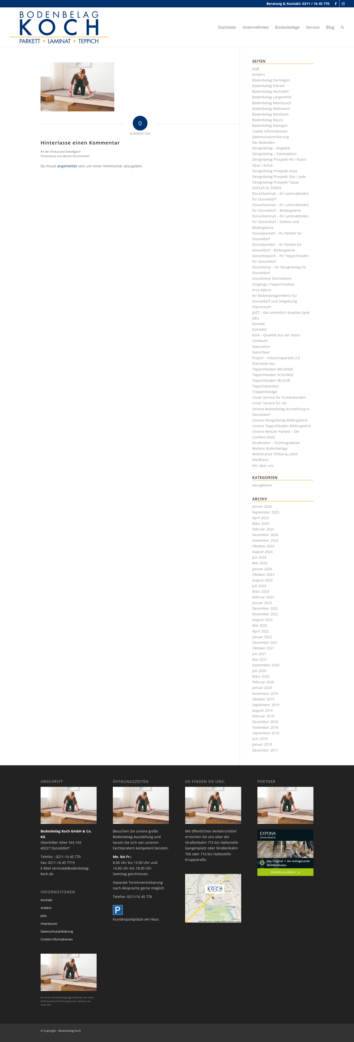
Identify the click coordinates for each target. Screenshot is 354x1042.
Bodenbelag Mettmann (271, 108)
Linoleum (259, 340)
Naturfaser (261, 352)
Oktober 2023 (263, 574)
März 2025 (260, 523)
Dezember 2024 (265, 534)
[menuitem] (227, 27)
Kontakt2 (259, 329)
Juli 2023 (259, 585)
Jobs (255, 318)
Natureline (261, 346)
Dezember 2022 (265, 608)
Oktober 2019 (263, 699)
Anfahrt (258, 74)
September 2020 (265, 665)
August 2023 (262, 580)
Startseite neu (263, 363)
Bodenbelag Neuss (267, 120)
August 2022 (262, 619)
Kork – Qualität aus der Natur (276, 335)
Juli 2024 (259, 557)
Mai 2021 (259, 659)
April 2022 (260, 631)
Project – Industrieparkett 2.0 (276, 358)
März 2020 (260, 676)
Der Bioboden (263, 142)
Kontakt (258, 323)
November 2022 (265, 614)
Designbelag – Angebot (271, 148)
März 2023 (260, 591)
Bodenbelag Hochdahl (270, 91)
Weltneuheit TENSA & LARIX (275, 454)
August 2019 (262, 710)
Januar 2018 (262, 744)
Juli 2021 (259, 653)
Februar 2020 (263, 682)
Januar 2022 (262, 636)
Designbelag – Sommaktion (274, 153)
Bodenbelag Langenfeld (271, 97)
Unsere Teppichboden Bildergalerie (281, 425)
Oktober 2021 (263, 648)
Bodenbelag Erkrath (268, 85)
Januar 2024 (262, 569)
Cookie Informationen (270, 131)
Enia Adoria (261, 290)
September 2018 (265, 733)
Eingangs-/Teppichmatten (273, 284)
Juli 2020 (259, 670)
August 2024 (262, 551)
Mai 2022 (259, 625)
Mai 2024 (259, 563)
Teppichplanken (265, 386)
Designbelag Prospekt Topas (275, 182)
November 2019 (265, 693)
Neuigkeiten (262, 485)
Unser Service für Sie (269, 403)
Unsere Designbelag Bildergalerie (280, 420)
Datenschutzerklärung (270, 136)
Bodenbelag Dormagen (271, 80)
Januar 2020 (262, 687)
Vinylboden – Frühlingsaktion (276, 442)
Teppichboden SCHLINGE (273, 374)
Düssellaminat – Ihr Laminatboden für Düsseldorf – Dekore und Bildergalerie (280, 222)
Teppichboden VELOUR (271, 380)
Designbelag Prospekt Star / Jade (279, 176)
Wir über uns (263, 465)
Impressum (261, 306)
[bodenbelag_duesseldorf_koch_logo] (60, 27)
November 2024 (265, 540)
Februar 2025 (263, 529)
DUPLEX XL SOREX (266, 187)
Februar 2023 (263, 597)
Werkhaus (260, 459)
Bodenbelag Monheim (270, 114)
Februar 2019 (263, 716)
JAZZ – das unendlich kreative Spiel (281, 312)
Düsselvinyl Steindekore (272, 278)
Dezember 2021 (265, 642)
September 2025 (265, 512)
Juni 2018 (259, 738)
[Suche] (342, 27)
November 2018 (265, 727)
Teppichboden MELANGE (272, 369)
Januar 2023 (262, 602)
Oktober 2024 (263, 546)
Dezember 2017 (265, 750)
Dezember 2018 (265, 721)
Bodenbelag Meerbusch (272, 103)
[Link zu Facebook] (335, 3)
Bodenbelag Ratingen (270, 125)
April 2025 (260, 517)
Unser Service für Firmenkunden (279, 397)
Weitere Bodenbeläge (270, 448)
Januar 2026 (262, 506)
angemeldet (67, 166)
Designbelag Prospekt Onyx (274, 171)
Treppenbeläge (264, 391)
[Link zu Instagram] (343, 3)
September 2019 (265, 704)
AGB (255, 68)
